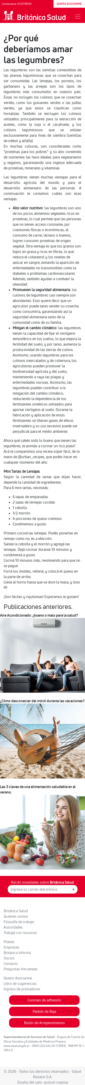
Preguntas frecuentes (21, 969)
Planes (9, 941)
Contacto (11, 963)
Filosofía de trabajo (19, 921)
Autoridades (13, 927)
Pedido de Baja (44, 1011)
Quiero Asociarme (18, 978)
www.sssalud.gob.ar (16, 1046)
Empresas (11, 947)
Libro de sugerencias (20, 983)
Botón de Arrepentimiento (44, 1023)
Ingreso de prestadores (22, 989)
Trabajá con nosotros (20, 932)
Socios (9, 958)
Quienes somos (16, 916)
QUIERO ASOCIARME (69, 3)
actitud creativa (56, 1082)
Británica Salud (16, 911)
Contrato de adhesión (44, 1000)
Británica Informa (17, 952)
